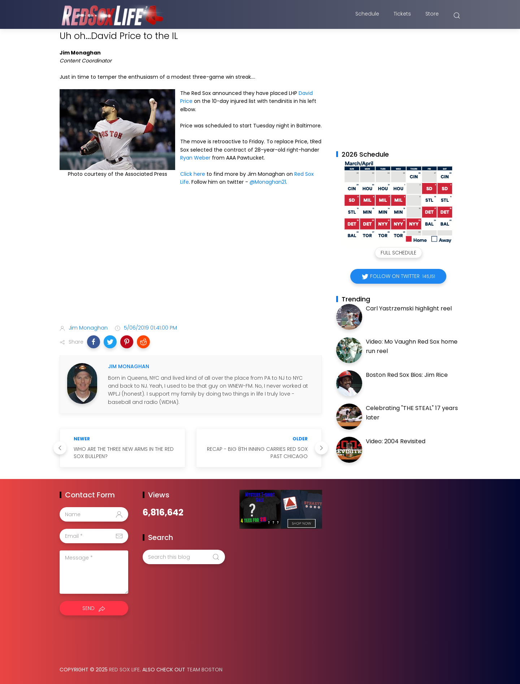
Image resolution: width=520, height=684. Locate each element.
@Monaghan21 (268, 182)
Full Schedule (398, 252)
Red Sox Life (124, 669)
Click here (192, 174)
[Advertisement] (191, 262)
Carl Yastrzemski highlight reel (409, 308)
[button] (93, 341)
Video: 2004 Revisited (395, 441)
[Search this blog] (184, 557)
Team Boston (204, 669)
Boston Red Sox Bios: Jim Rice (407, 375)
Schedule (367, 15)
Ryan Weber (195, 157)
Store (432, 15)
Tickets (402, 15)
